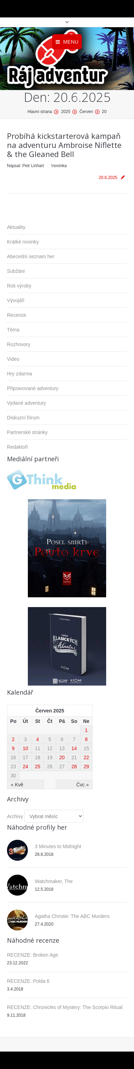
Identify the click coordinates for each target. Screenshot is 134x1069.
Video (13, 359)
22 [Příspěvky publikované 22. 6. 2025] (86, 757)
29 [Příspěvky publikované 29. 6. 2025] (86, 766)
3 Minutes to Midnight (58, 846)
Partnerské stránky (27, 432)
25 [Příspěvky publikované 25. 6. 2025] (37, 766)
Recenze (16, 315)
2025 (65, 111)
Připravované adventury (32, 388)
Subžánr (16, 271)
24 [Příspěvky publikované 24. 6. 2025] (25, 766)
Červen (86, 111)
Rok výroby (19, 286)
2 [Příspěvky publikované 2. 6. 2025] (13, 739)
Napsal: (25, 165)
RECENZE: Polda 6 (28, 981)
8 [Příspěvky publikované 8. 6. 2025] (86, 739)
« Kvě (17, 784)
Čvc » (82, 784)
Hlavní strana (39, 111)
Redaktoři (17, 447)
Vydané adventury (26, 403)
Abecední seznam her (30, 256)
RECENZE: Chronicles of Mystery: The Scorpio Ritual (65, 1007)
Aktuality (16, 227)
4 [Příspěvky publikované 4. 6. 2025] (37, 739)
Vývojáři (15, 300)
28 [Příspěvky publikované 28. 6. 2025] (74, 766)
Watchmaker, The (54, 881)
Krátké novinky (23, 242)
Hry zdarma (19, 373)
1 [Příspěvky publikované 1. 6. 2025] (86, 730)
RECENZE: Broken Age (32, 955)
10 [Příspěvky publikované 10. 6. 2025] (25, 748)
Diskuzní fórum (23, 417)
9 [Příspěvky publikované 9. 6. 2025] (13, 748)
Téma (13, 329)
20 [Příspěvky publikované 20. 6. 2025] (62, 757)
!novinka (59, 165)
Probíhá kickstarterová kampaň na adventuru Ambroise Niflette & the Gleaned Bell (64, 144)
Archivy (15, 816)
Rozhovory (18, 344)
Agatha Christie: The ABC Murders (72, 916)
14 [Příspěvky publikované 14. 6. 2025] (74, 748)
